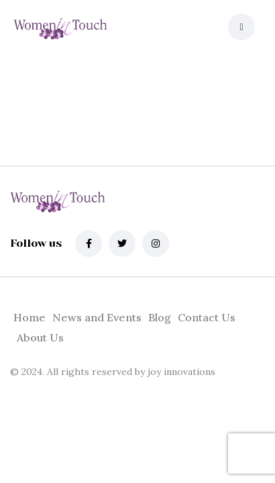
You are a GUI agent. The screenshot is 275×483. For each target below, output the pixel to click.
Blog (159, 317)
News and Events (97, 317)
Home (29, 317)
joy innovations (180, 372)
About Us (40, 337)
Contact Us (206, 317)
